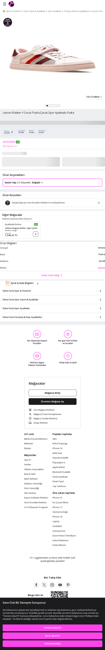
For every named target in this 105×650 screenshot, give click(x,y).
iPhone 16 (57, 516)
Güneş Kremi (58, 531)
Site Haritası (30, 493)
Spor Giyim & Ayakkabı (34, 11)
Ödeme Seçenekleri (34, 469)
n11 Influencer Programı (36, 507)
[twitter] (44, 587)
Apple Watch (58, 467)
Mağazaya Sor (10, 146)
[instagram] (52, 587)
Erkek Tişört (58, 481)
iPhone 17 (57, 507)
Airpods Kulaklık (60, 458)
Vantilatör (57, 526)
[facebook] (36, 587)
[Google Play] (42, 568)
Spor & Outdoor (14, 11)
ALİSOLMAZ (9, 141)
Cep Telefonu (59, 486)
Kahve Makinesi (60, 540)
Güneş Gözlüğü (60, 512)
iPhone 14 (57, 448)
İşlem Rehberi (31, 479)
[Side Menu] (5, 4)
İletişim (27, 448)
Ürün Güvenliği (31, 488)
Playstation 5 (58, 462)
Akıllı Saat (57, 453)
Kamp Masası (59, 545)
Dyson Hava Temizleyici (64, 535)
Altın (54, 439)
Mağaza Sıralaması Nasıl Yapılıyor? (17, 218)
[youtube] (60, 587)
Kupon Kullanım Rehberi (36, 497)
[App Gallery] (61, 568)
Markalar (28, 443)
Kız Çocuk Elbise (60, 502)
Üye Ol (27, 460)
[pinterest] (68, 587)
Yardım (27, 464)
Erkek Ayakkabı (60, 477)
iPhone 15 (57, 497)
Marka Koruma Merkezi (35, 439)
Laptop (55, 521)
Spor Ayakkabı (54, 11)
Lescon (101, 267)
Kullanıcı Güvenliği (33, 483)
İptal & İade (30, 474)
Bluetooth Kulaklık (61, 472)
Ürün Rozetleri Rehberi (35, 502)
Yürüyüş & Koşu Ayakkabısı (76, 11)
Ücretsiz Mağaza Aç (52, 401)
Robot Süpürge (59, 443)
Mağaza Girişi (52, 392)
